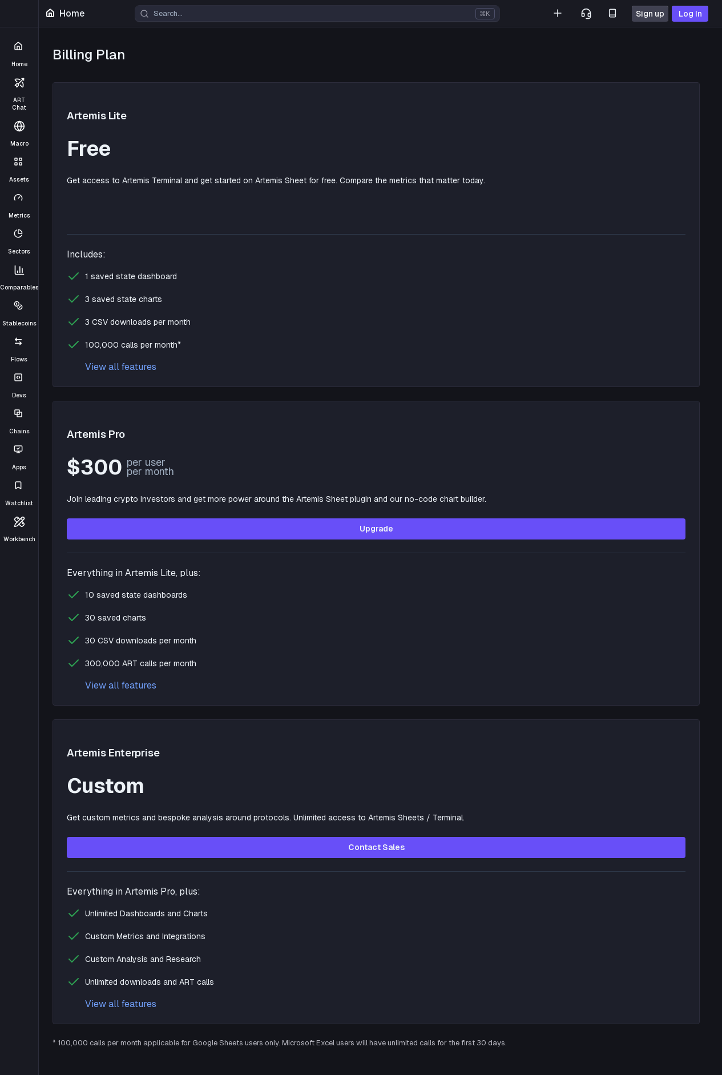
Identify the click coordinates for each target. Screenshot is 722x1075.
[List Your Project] (559, 14)
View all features (120, 367)
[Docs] (613, 14)
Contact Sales (376, 847)
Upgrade (376, 529)
